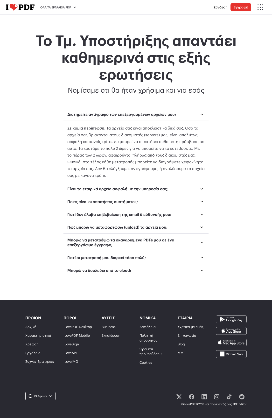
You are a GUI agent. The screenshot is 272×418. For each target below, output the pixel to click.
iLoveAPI (70, 353)
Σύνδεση (221, 7)
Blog (181, 344)
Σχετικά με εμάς (190, 327)
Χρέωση (31, 344)
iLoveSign (71, 344)
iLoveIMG (70, 361)
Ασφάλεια (147, 327)
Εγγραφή (240, 7)
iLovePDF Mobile (76, 335)
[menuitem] (136, 145)
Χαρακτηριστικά (38, 335)
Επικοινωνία (187, 335)
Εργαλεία (33, 353)
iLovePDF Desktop (77, 327)
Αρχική (30, 327)
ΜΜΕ (181, 353)
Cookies (145, 362)
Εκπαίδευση (111, 335)
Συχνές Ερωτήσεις (40, 361)
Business (109, 327)
